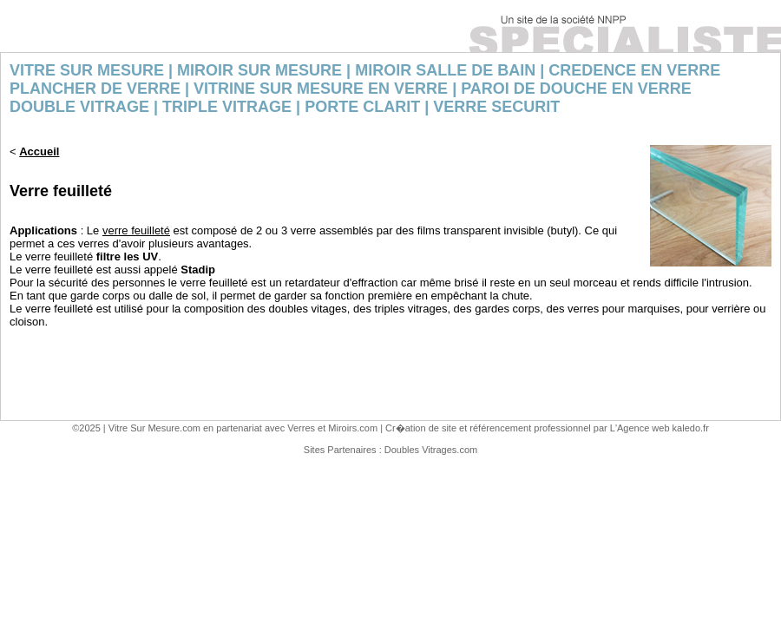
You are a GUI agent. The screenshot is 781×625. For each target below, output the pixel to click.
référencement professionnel (529, 428)
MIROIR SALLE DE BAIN (445, 70)
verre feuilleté (136, 230)
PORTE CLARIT (362, 106)
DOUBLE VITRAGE (79, 106)
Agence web (643, 428)
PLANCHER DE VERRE (95, 88)
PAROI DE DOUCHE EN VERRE (576, 88)
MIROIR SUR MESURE (259, 70)
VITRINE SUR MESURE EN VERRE (321, 88)
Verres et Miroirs (322, 428)
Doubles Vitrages (420, 449)
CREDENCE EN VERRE (634, 70)
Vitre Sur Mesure (144, 428)
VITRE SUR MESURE (87, 70)
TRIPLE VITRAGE (227, 106)
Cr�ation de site (420, 428)
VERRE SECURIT (496, 106)
